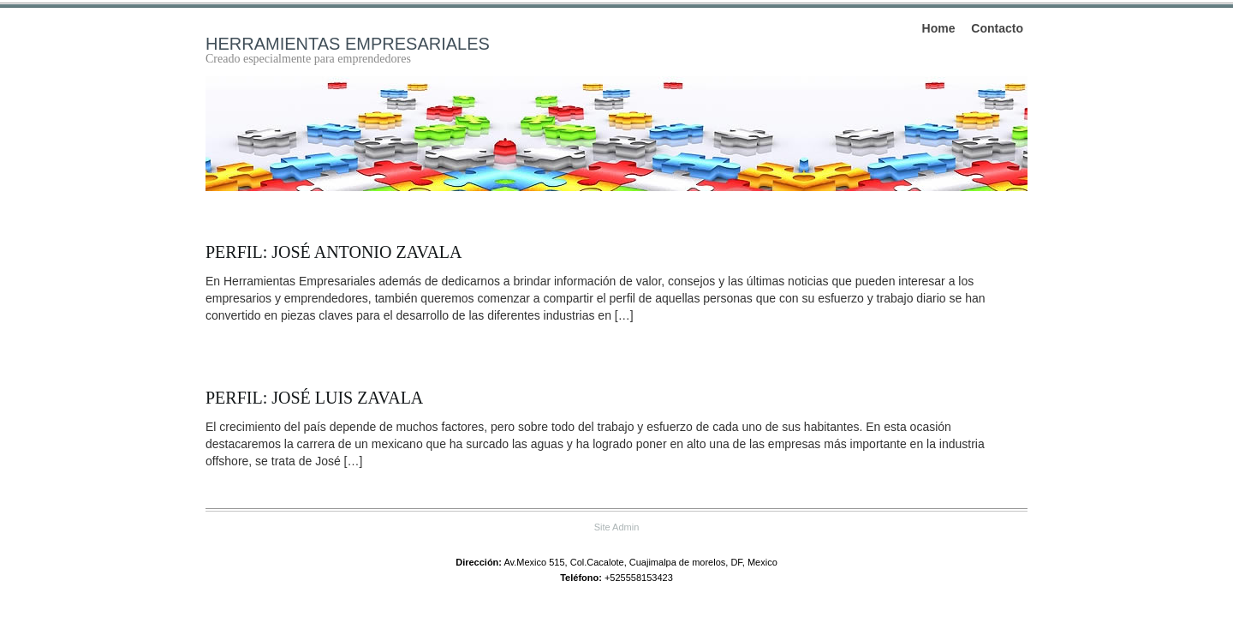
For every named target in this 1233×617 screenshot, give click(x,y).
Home (939, 28)
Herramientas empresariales (348, 43)
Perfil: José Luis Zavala (314, 397)
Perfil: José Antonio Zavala (334, 252)
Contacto (997, 28)
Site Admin (617, 527)
